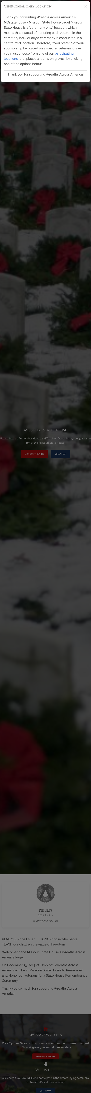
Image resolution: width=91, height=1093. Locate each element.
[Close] (85, 6)
